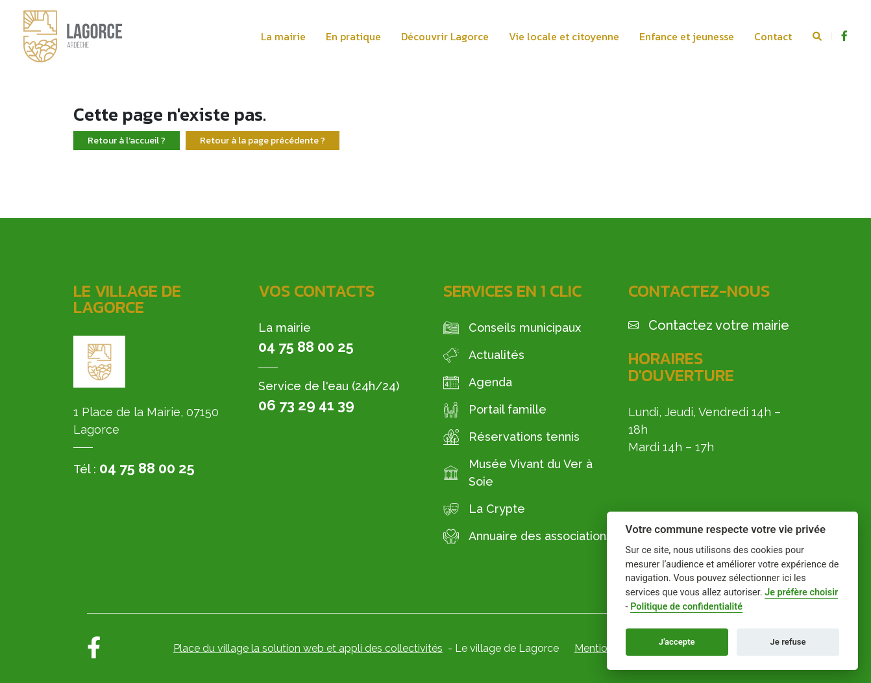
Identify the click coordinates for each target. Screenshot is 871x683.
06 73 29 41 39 (306, 405)
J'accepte (677, 642)
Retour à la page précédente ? (262, 140)
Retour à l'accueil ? (127, 140)
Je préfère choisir (801, 592)
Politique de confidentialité (686, 606)
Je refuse (788, 642)
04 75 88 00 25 (147, 468)
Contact (773, 36)
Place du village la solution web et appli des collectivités (308, 648)
